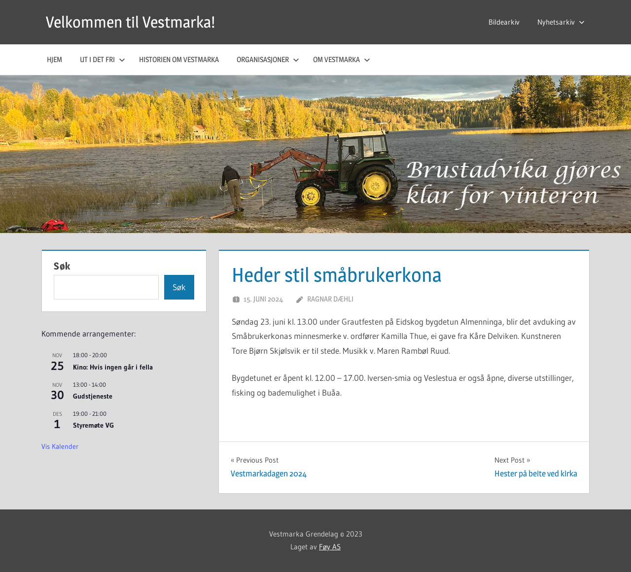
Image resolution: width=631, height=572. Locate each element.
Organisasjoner (268, 59)
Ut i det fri (102, 59)
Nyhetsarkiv (561, 22)
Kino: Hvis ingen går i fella (113, 367)
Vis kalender (59, 446)
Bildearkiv (504, 22)
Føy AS (330, 546)
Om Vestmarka (341, 59)
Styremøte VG (93, 425)
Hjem (54, 59)
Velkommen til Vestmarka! (130, 22)
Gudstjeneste (92, 396)
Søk (62, 266)
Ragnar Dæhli (330, 298)
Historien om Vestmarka (179, 59)
